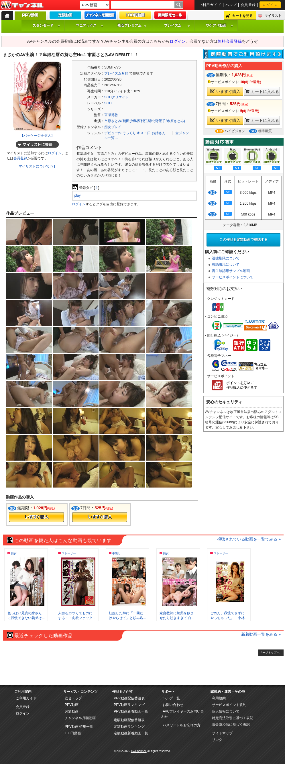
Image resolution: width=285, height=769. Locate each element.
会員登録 (248, 5)
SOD (108, 103)
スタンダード (46, 26)
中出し (116, 553)
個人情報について (225, 711)
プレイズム (177, 26)
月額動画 (71, 711)
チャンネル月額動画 (80, 718)
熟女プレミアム (132, 26)
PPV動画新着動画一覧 (131, 711)
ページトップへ (270, 652)
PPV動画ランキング (129, 705)
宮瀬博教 (111, 115)
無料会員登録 (230, 41)
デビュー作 (112, 133)
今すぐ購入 (36, 517)
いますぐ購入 (225, 91)
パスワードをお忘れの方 (182, 725)
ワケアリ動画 (219, 26)
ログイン (270, 5)
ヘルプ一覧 (171, 698)
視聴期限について (225, 258)
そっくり (129, 133)
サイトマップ (222, 733)
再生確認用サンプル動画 (231, 271)
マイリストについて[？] (37, 166)
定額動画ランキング (129, 727)
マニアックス (89, 26)
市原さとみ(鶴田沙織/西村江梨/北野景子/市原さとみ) (144, 121)
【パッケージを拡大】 (37, 136)
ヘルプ (231, 5)
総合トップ (73, 698)
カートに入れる (262, 91)
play (77, 195)
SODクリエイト (116, 97)
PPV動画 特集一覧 (79, 727)
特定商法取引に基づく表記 (232, 718)
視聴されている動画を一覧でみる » (249, 539)
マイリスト (273, 16)
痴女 (14, 553)
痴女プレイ (112, 127)
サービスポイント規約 (229, 705)
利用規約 (219, 698)
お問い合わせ (173, 705)
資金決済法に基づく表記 (231, 725)
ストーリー (69, 553)
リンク (217, 740)
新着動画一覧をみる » (261, 634)
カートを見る (242, 16)
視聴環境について (225, 265)
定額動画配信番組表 (129, 720)
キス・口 (144, 133)
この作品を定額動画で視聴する (243, 240)
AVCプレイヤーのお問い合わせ (182, 714)
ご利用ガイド (210, 5)
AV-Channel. (138, 751)
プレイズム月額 (116, 73)
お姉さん (159, 133)
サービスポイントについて (232, 277)
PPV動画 (71, 705)
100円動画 (73, 733)
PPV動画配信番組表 (129, 698)
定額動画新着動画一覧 (131, 733)
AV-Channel (22, 5)
